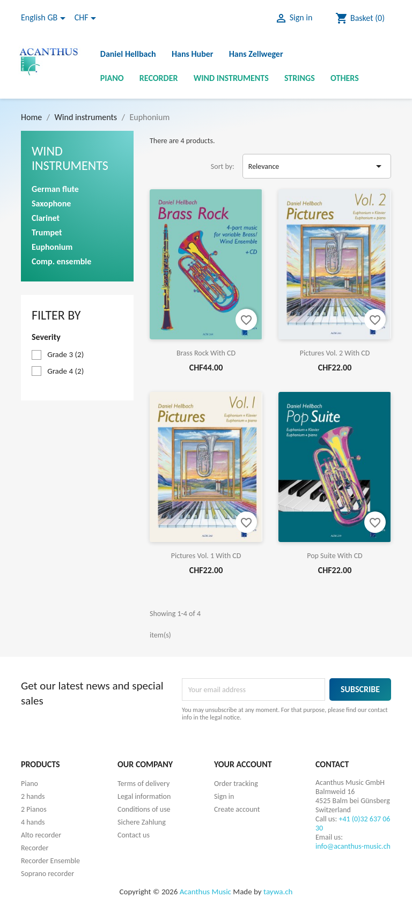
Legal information (144, 796)
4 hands (33, 822)
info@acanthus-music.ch (353, 846)
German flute (55, 189)
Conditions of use (144, 809)
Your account (243, 764)
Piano (112, 78)
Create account (237, 809)
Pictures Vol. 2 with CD (335, 353)
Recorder (158, 78)
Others (344, 78)
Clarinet (46, 218)
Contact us (133, 835)
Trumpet (47, 232)
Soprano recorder (47, 873)
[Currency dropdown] (87, 18)
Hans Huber (193, 54)
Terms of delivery (143, 783)
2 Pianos (34, 809)
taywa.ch (277, 891)
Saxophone (51, 203)
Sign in (224, 796)
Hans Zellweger (256, 54)
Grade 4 (65, 371)
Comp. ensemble (61, 261)
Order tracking (236, 783)
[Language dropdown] (45, 18)
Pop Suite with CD (334, 555)
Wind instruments (231, 78)
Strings (299, 78)
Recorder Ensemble (50, 860)
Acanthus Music (205, 891)
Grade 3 (65, 354)
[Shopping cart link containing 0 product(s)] (360, 18)
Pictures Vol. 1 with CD (206, 555)
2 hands (33, 796)
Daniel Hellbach (128, 54)
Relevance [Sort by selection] (316, 166)
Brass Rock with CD (206, 353)
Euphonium (52, 247)
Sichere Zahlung (141, 822)
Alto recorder (41, 835)
